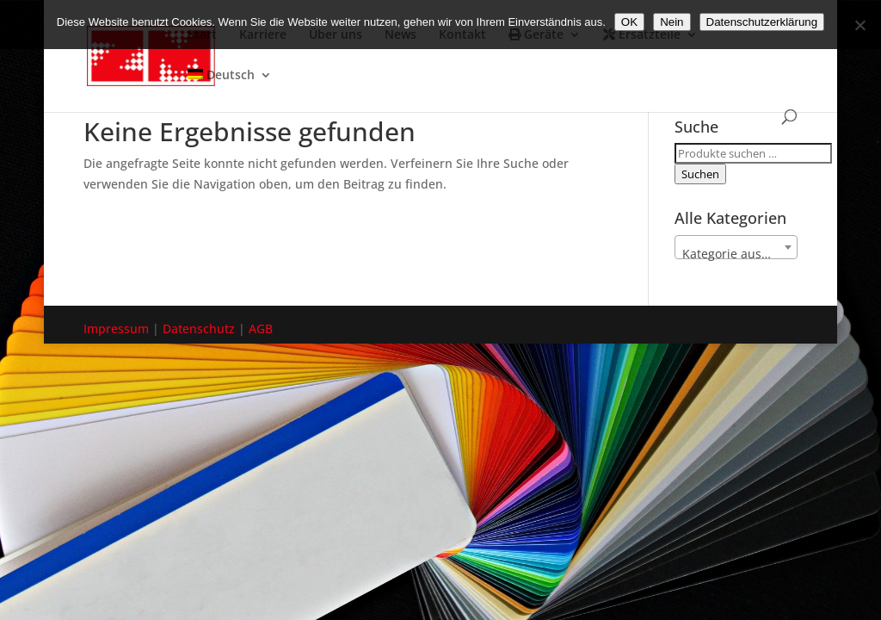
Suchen (700, 174)
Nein (671, 22)
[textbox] (736, 254)
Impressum (116, 328)
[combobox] (736, 247)
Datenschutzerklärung (762, 22)
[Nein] (859, 25)
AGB (261, 328)
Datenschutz (199, 328)
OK (629, 22)
